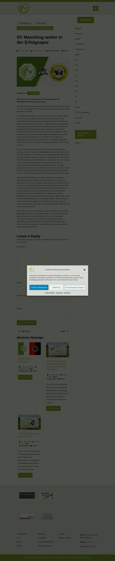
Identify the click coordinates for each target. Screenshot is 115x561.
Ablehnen (56, 287)
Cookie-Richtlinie (50, 293)
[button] (84, 269)
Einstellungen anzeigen (75, 287)
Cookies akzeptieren (39, 287)
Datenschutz (59, 293)
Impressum (67, 293)
